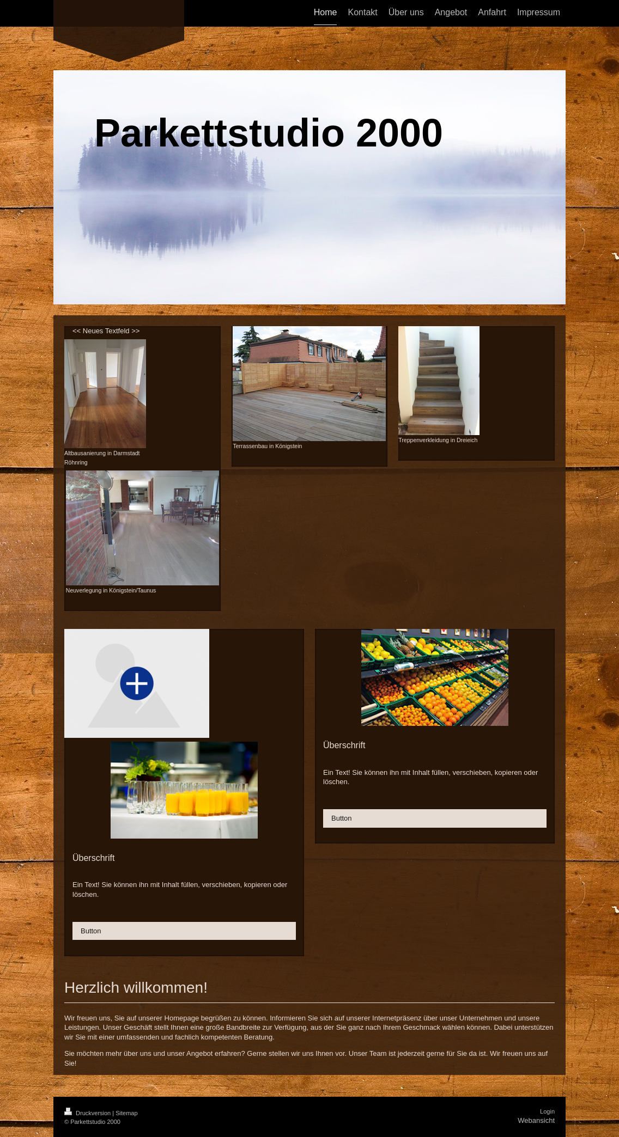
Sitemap (126, 1113)
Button (91, 931)
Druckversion (88, 1113)
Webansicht (536, 1120)
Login (547, 1111)
